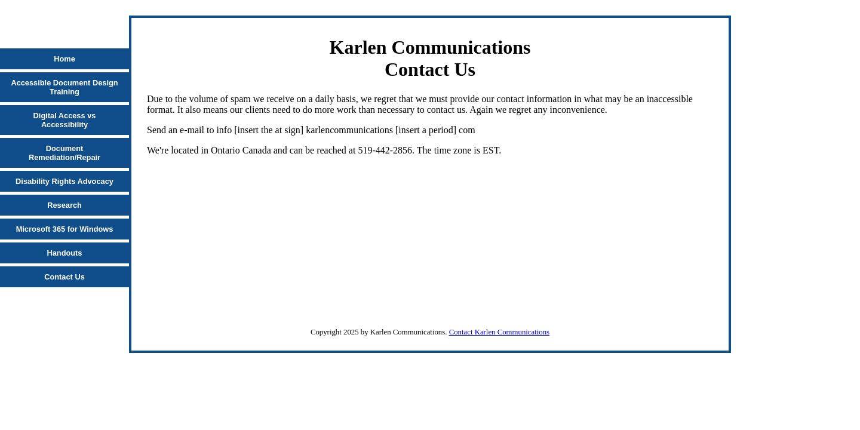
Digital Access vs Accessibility (64, 120)
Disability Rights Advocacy (64, 181)
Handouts (64, 252)
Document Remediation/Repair (64, 153)
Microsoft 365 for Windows (64, 229)
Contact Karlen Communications (499, 332)
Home (64, 58)
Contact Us (64, 276)
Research (64, 205)
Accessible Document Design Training (64, 87)
